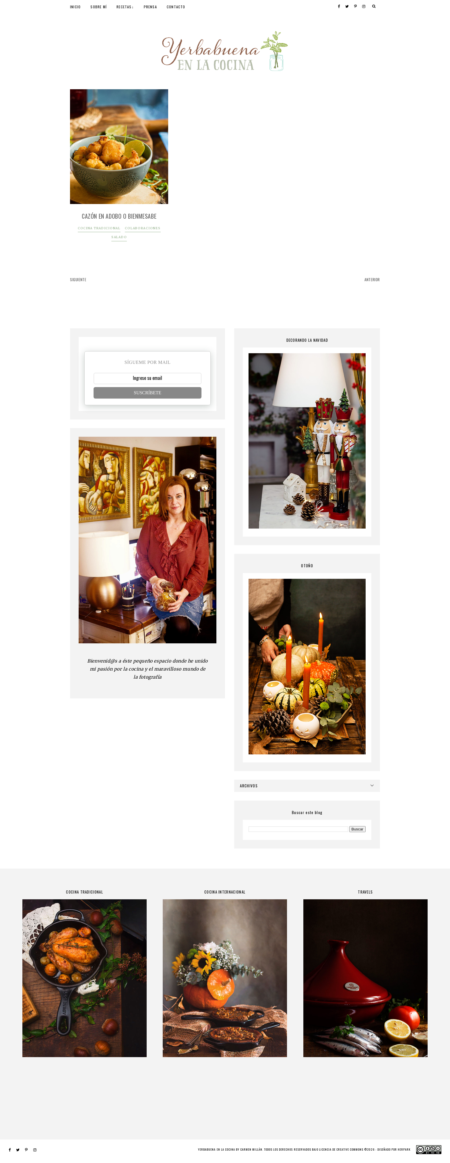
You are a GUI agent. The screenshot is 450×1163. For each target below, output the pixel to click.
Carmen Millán (251, 1149)
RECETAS (124, 6)
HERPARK (404, 1149)
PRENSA (150, 6)
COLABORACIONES (142, 228)
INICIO (75, 6)
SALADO (119, 237)
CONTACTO (176, 6)
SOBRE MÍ (98, 6)
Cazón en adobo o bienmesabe (119, 216)
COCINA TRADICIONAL (99, 228)
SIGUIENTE (78, 279)
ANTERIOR (372, 279)
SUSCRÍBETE (147, 392)
